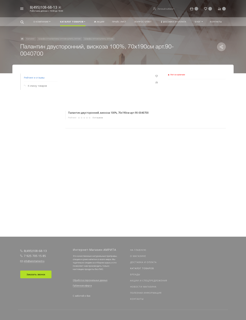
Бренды (135, 274)
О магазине (138, 256)
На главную (138, 249)
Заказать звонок (36, 274)
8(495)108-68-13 (43, 7)
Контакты (137, 298)
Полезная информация (145, 292)
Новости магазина (143, 286)
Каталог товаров (142, 268)
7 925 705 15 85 (35, 256)
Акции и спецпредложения (148, 280)
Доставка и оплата (143, 262)
